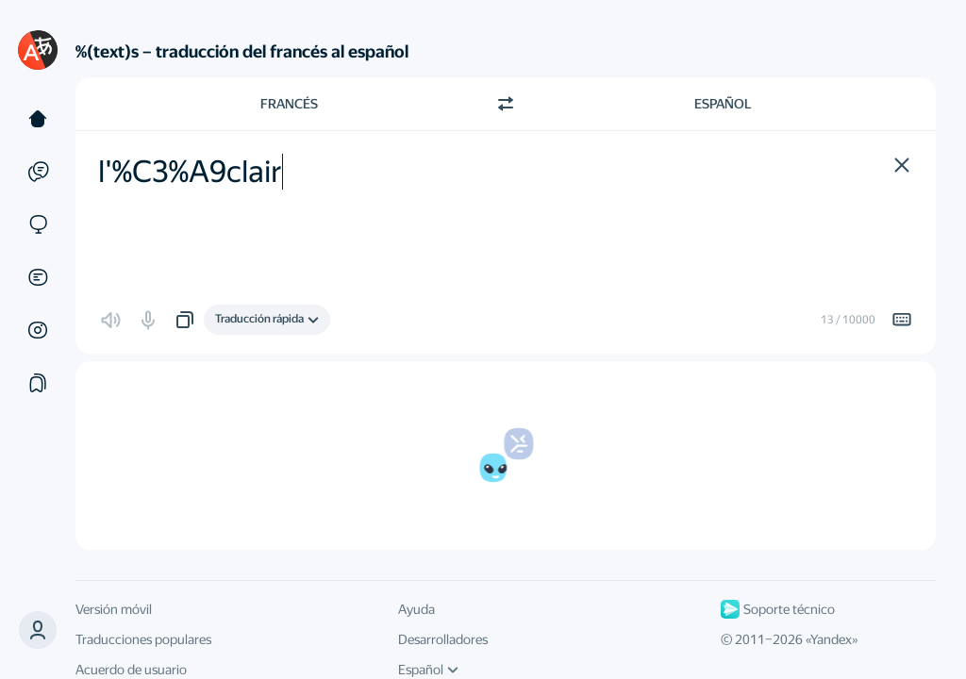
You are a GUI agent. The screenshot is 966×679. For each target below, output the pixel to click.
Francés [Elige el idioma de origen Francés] (289, 103)
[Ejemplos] (38, 171)
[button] (38, 630)
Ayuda (416, 609)
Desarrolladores (443, 639)
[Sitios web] (38, 224)
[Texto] (38, 119)
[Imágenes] (38, 330)
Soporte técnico (778, 609)
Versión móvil (113, 609)
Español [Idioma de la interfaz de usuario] (428, 669)
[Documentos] (38, 277)
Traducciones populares (143, 639)
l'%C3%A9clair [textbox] (190, 172)
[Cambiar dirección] (506, 104)
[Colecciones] (38, 383)
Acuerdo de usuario (131, 669)
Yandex (831, 639)
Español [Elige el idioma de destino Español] (723, 103)
